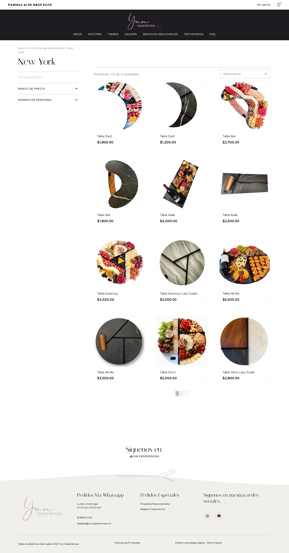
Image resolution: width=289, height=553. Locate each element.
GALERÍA (131, 34)
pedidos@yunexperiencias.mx (94, 523)
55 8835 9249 (84, 517)
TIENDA (113, 34)
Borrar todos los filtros (30, 76)
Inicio (21, 48)
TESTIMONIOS (194, 34)
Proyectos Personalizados (155, 503)
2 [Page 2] (181, 393)
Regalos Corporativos (152, 509)
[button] (30, 5)
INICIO (77, 34)
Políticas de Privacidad (127, 542)
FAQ (213, 34)
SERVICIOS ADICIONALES (160, 34)
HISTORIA (95, 34)
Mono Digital (214, 542)
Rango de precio (48, 88)
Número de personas (48, 100)
